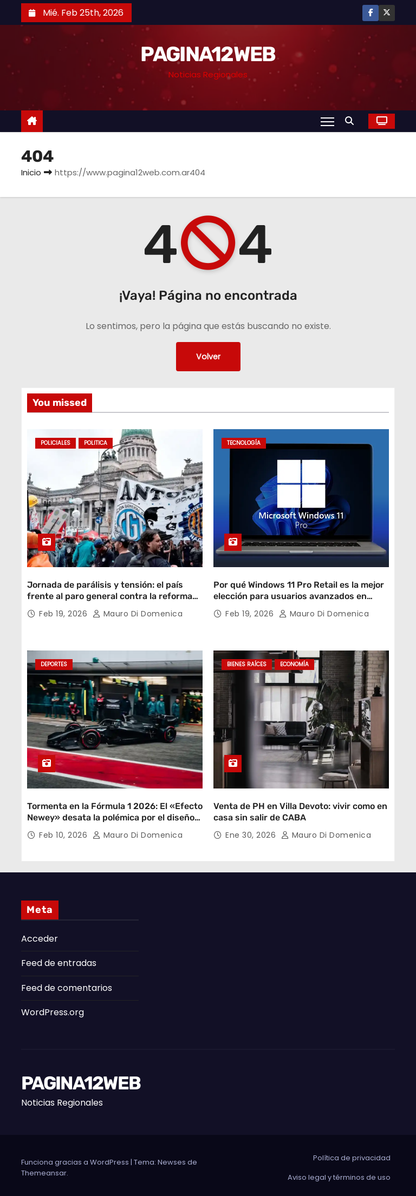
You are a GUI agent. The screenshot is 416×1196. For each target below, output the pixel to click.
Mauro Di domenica (138, 611)
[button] (352, 121)
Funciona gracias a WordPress (76, 1157)
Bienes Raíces (246, 662)
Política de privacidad (352, 1153)
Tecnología (244, 443)
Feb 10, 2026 (64, 830)
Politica (95, 443)
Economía (294, 662)
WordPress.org (52, 1007)
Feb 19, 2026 (64, 611)
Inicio (31, 172)
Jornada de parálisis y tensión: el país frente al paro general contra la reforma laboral (109, 594)
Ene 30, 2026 (251, 830)
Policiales (55, 443)
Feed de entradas (58, 958)
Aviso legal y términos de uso (339, 1172)
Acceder (39, 934)
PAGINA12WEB (207, 54)
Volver (208, 356)
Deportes (54, 662)
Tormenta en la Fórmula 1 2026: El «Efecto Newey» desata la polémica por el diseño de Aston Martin (115, 813)
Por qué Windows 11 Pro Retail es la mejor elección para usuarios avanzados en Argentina (298, 594)
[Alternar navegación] (327, 121)
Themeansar (44, 1168)
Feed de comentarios (66, 983)
